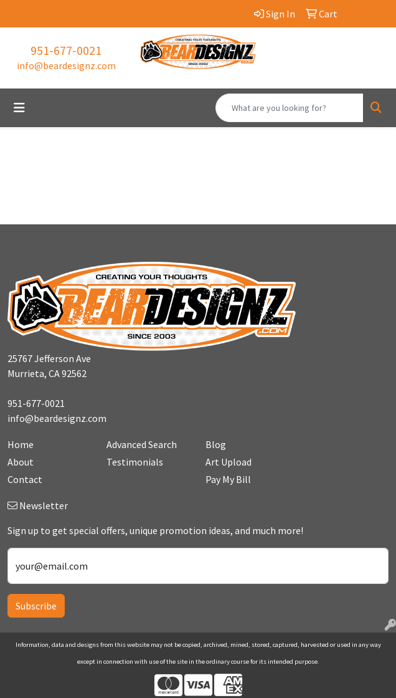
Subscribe (36, 606)
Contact (24, 479)
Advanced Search (141, 444)
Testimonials (134, 462)
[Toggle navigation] (19, 108)
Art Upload (228, 462)
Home (20, 444)
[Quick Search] (289, 107)
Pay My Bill (228, 479)
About (20, 462)
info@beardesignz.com (66, 65)
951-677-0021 (66, 50)
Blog (215, 444)
